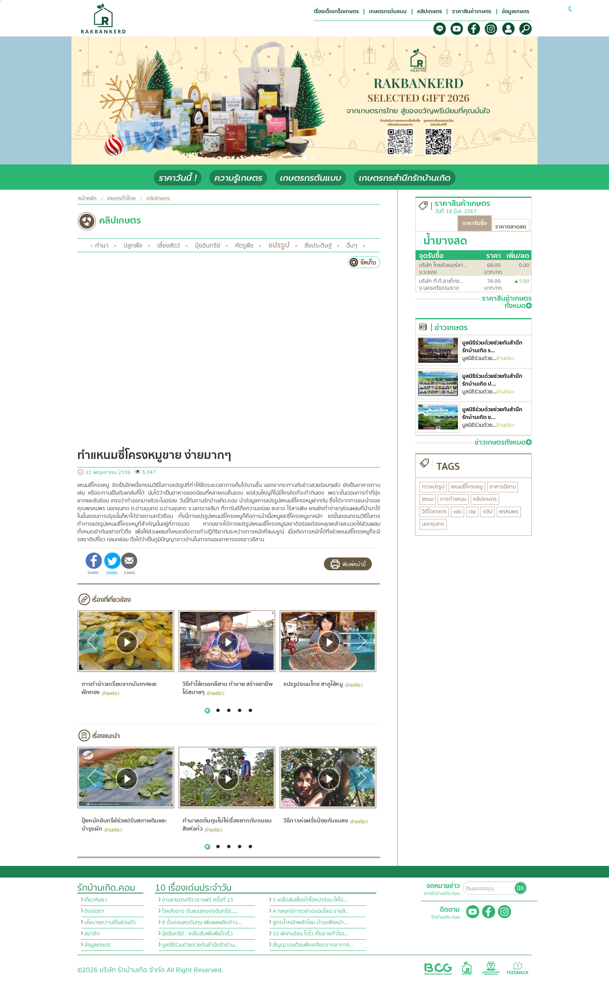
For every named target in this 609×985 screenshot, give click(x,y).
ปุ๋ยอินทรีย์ (207, 246)
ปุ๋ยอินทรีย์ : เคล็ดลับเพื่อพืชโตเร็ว (197, 934)
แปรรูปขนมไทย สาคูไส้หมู (323, 684)
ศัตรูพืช (244, 246)
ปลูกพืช (133, 246)
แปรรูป (278, 245)
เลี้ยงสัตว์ (168, 246)
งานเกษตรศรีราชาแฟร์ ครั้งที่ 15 (197, 900)
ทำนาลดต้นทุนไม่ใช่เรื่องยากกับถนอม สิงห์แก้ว (227, 824)
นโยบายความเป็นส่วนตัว (110, 922)
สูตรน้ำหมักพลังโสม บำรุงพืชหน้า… (310, 922)
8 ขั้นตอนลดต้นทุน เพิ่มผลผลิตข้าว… (201, 922)
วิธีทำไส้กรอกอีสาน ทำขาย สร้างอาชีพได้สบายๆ (227, 688)
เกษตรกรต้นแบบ (310, 177)
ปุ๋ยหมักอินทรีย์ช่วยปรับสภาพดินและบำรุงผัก (124, 824)
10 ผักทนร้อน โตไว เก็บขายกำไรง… (310, 934)
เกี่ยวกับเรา (95, 900)
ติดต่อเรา (94, 911)
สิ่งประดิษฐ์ (318, 246)
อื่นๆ (351, 246)
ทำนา (101, 246)
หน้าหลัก (87, 198)
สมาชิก (91, 934)
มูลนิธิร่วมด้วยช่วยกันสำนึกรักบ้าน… (200, 945)
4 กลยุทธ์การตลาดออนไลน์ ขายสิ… (311, 911)
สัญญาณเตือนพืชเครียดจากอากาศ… (313, 945)
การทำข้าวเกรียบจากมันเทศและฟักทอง (119, 688)
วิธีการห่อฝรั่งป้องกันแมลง (326, 820)
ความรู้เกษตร (238, 177)
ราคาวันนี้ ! (178, 177)
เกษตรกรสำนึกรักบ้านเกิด (405, 177)
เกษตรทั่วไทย (121, 198)
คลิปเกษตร (158, 198)
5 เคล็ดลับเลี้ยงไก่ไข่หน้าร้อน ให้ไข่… (310, 900)
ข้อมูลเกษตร (97, 945)
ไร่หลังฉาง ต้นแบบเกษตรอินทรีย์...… (200, 911)
